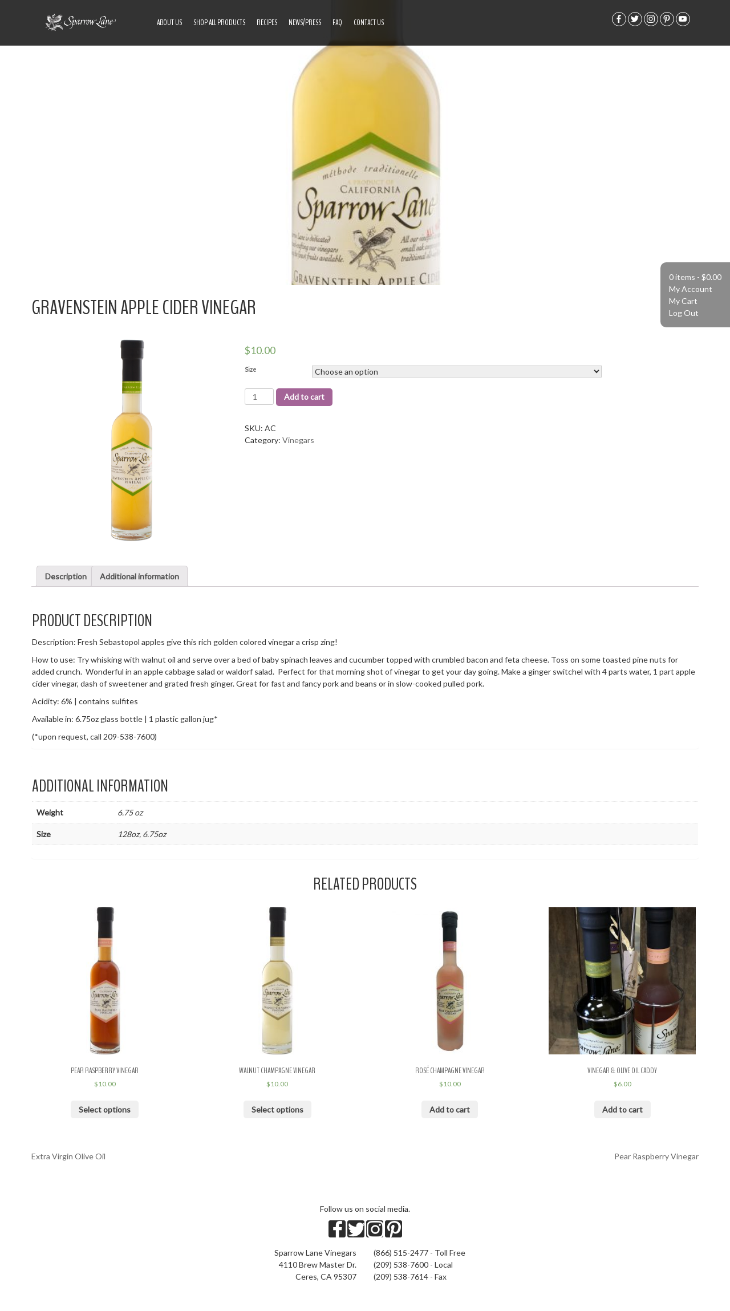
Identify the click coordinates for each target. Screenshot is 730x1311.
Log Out (684, 313)
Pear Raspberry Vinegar (656, 1156)
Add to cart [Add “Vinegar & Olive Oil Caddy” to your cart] (622, 1109)
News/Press (305, 22)
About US (169, 22)
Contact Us (369, 22)
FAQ (337, 22)
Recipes (267, 22)
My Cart (683, 301)
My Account (690, 289)
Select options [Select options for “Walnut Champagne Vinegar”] (277, 1109)
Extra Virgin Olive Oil (68, 1156)
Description (66, 576)
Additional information (139, 576)
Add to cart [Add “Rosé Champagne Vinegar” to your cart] (449, 1109)
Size (250, 369)
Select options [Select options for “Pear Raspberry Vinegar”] (105, 1109)
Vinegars (298, 440)
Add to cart (304, 396)
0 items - (695, 277)
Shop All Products (219, 22)
